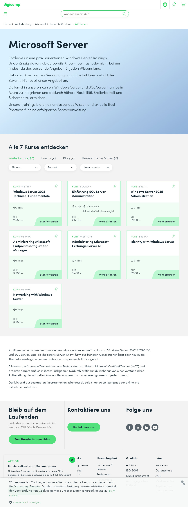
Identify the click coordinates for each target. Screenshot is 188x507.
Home (7, 24)
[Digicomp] (12, 5)
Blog (69, 158)
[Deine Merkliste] (174, 4)
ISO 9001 (132, 470)
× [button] (183, 484)
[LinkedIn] (146, 427)
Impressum (163, 465)
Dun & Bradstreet (137, 475)
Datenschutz (164, 470)
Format (52, 167)
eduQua (131, 465)
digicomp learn (77, 465)
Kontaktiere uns (83, 427)
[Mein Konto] (165, 4)
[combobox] (183, 481)
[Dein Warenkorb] (183, 4)
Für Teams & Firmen (105, 467)
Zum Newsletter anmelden (32, 439)
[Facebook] (129, 427)
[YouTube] (154, 427)
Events (48, 158)
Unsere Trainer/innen (100, 158)
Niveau (16, 167)
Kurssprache (92, 167)
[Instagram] (138, 427)
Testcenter (104, 474)
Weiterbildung (23, 24)
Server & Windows (60, 24)
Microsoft (40, 24)
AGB (158, 475)
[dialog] (94, 492)
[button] (63, 502)
